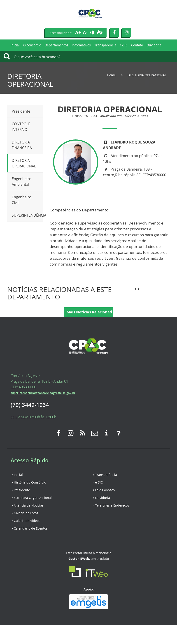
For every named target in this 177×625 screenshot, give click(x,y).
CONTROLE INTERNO (21, 126)
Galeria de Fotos (25, 513)
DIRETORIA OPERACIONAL (24, 163)
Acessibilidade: (60, 33)
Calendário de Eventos (30, 528)
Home (111, 75)
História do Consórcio (29, 482)
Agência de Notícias (28, 505)
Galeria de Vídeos (26, 521)
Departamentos (56, 45)
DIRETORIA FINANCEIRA (22, 145)
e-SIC (124, 45)
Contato (137, 45)
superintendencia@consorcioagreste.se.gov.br (43, 393)
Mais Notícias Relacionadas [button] (90, 312)
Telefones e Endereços (111, 505)
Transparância (105, 474)
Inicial (15, 45)
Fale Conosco (104, 490)
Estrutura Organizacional (32, 497)
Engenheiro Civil (21, 199)
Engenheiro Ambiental (21, 181)
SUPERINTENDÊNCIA (27, 215)
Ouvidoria (154, 45)
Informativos (81, 45)
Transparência (105, 45)
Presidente (21, 111)
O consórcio (32, 45)
